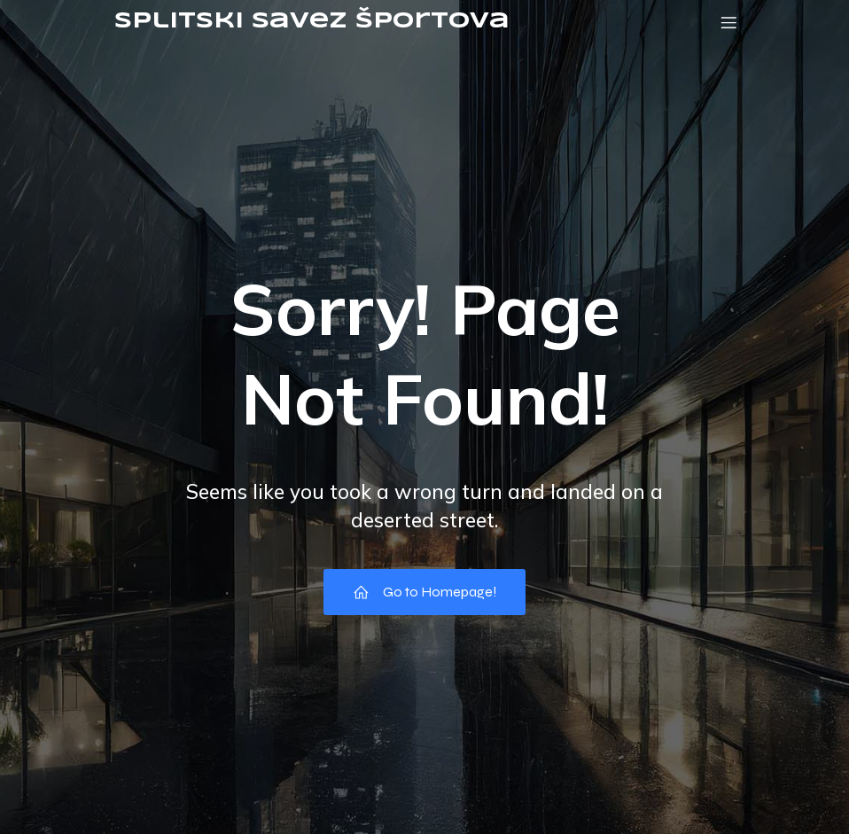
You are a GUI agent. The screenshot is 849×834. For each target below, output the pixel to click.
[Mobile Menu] (728, 22)
